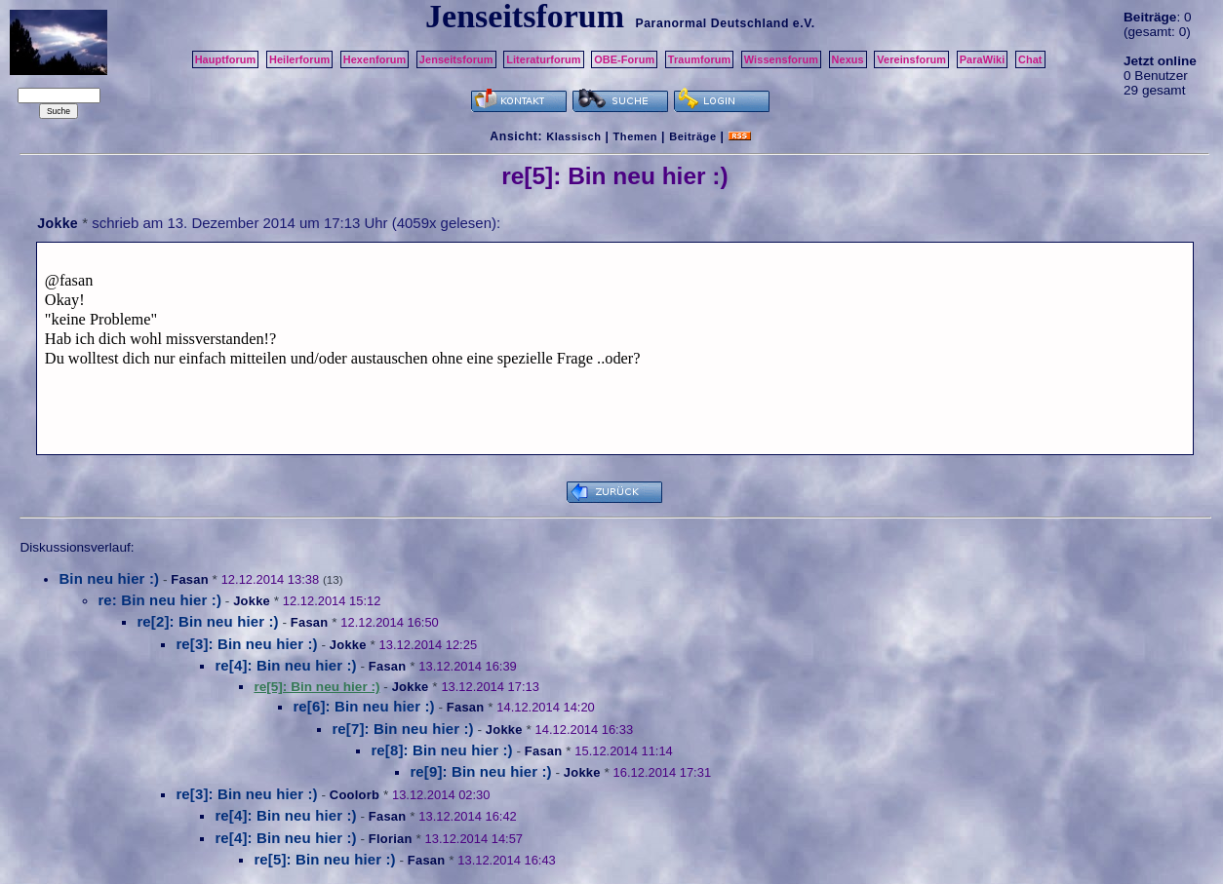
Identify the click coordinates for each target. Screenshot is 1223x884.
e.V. (804, 23)
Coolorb (354, 795)
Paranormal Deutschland (712, 23)
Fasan (190, 579)
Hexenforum (375, 59)
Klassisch (573, 136)
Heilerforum (299, 59)
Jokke (57, 223)
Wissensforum (781, 59)
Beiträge (692, 136)
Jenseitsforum (456, 59)
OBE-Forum (624, 59)
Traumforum (699, 59)
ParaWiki (983, 59)
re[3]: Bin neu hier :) (246, 643)
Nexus (848, 59)
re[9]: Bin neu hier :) (480, 771)
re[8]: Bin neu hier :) (441, 750)
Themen (635, 136)
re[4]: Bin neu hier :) (285, 665)
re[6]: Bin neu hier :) (363, 706)
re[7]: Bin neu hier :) (402, 728)
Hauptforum (225, 59)
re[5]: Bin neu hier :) (324, 859)
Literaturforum (543, 59)
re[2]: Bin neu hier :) (207, 621)
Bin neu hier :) (109, 578)
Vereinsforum (911, 59)
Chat (1030, 59)
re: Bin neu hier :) (159, 600)
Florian (391, 838)
